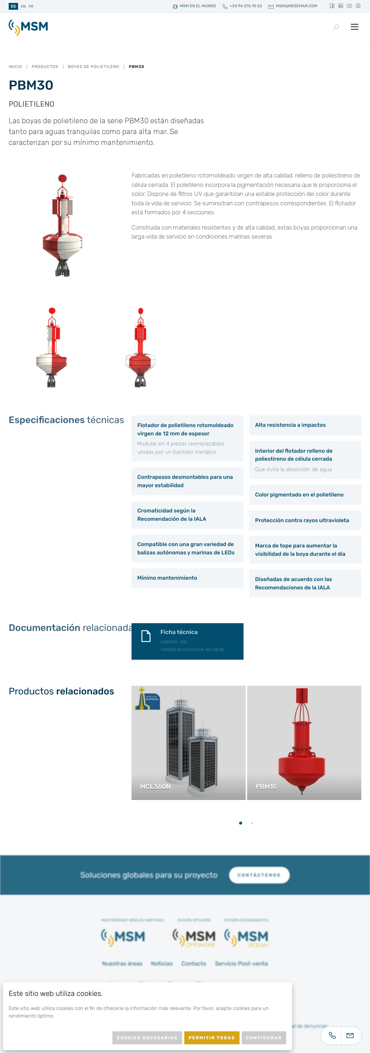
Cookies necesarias (147, 1037)
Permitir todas (212, 1037)
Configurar (264, 1037)
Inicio (15, 67)
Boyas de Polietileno (93, 67)
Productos (45, 67)
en (23, 6)
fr (31, 6)
